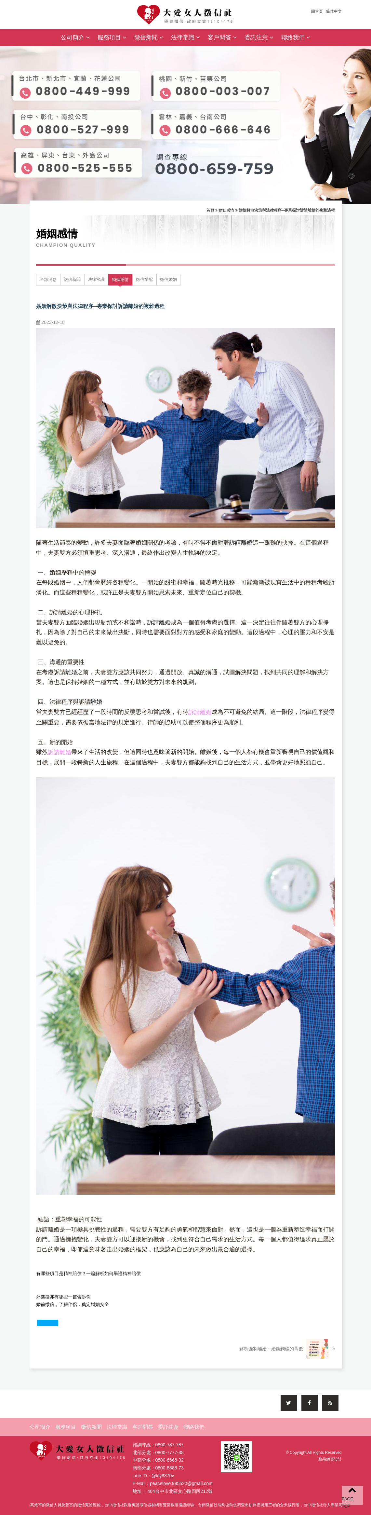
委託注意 (259, 37)
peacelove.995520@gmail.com (181, 1485)
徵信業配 (144, 279)
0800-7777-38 (169, 1454)
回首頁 (317, 11)
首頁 (210, 210)
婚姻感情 (226, 210)
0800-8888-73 (169, 1469)
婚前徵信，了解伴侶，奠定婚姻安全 (72, 1304)
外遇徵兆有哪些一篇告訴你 (63, 1297)
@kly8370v (163, 1477)
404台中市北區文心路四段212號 (180, 1492)
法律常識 (185, 37)
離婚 (71, 672)
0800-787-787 (169, 1446)
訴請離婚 (241, 542)
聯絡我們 (295, 37)
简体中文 (334, 11)
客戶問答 (222, 37)
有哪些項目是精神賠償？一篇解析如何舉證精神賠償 (88, 1273)
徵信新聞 (148, 37)
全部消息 (48, 279)
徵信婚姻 (168, 279)
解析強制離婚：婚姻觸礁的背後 (287, 1349)
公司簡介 (75, 37)
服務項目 (112, 37)
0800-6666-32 (169, 1461)
